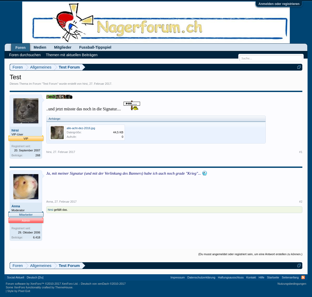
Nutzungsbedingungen (292, 283)
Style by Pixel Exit (18, 291)
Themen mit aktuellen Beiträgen (72, 55)
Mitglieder (62, 47)
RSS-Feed (303, 277)
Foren (20, 47)
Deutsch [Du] (35, 277)
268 (38, 155)
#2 (300, 201)
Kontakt (251, 277)
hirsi (85, 83)
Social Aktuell (15, 277)
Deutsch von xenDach (103, 283)
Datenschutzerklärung (201, 277)
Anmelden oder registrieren (278, 4)
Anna (15, 206)
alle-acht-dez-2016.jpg (81, 128)
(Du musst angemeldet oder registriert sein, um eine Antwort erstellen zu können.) (250, 254)
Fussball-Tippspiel (95, 47)
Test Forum (50, 83)
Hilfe (261, 277)
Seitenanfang (290, 277)
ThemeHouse (63, 287)
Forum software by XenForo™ (42, 283)
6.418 (36, 237)
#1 (300, 151)
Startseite (273, 277)
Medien (40, 47)
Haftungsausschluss (231, 277)
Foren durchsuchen (25, 55)
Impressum (178, 277)
